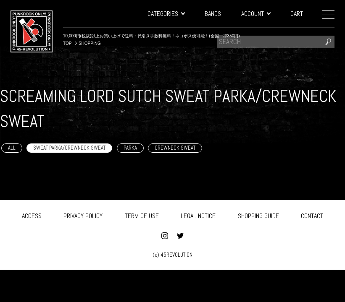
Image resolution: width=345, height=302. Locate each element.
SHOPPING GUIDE (258, 215)
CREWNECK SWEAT (175, 147)
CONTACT (312, 215)
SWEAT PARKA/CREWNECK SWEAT (69, 147)
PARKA (130, 147)
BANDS (213, 13)
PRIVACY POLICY (83, 215)
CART (296, 13)
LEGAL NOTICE (198, 215)
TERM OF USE (142, 215)
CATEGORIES (165, 13)
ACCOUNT (255, 13)
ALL (12, 147)
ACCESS (32, 215)
